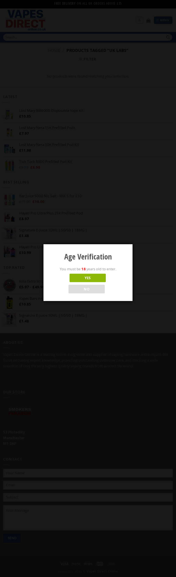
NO (86, 289)
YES (88, 278)
